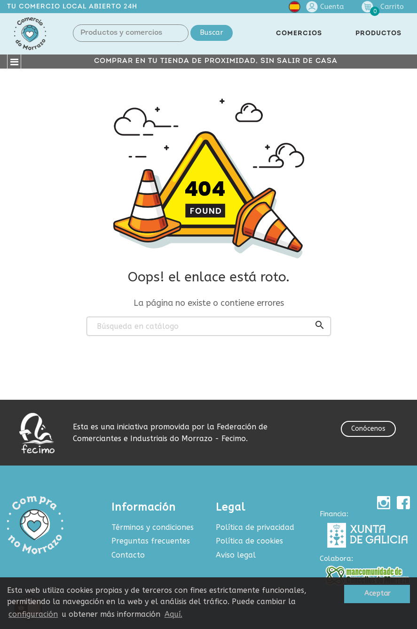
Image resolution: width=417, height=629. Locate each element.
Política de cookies (249, 540)
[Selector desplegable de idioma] (294, 8)
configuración (33, 614)
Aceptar (377, 594)
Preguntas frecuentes (150, 540)
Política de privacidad (255, 527)
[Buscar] (208, 326)
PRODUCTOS (378, 33)
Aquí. (173, 614)
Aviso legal (236, 555)
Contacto (128, 555)
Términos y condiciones (152, 527)
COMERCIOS (299, 33)
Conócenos (368, 429)
